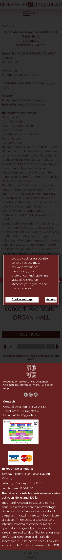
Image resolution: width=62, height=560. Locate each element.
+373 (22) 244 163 (37, 407)
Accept (51, 299)
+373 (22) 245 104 (30, 411)
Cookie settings (22, 299)
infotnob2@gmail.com (25, 415)
